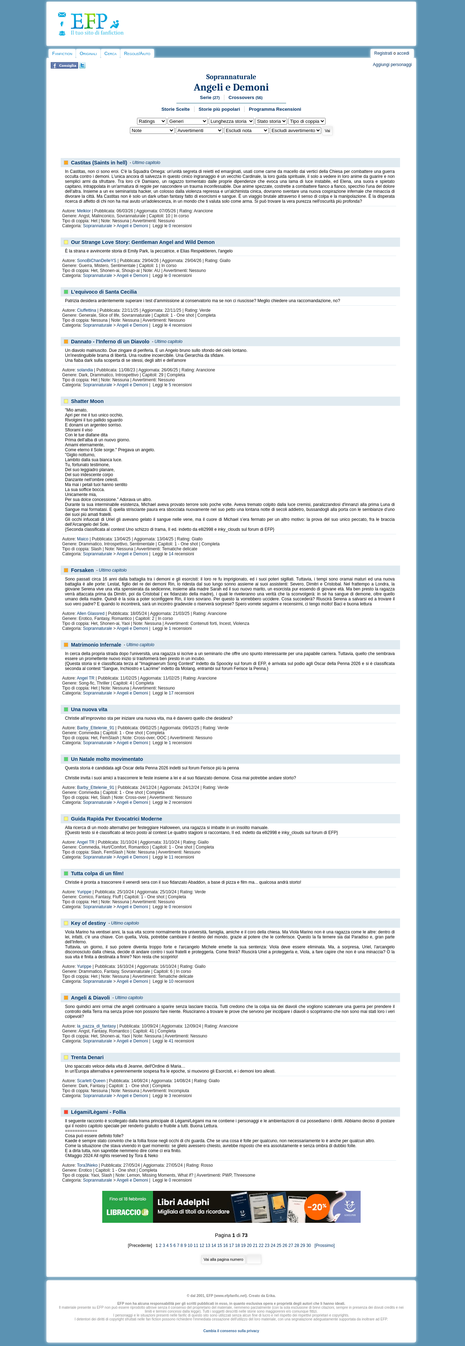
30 (308, 1245)
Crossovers (246, 97)
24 (272, 1245)
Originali (88, 53)
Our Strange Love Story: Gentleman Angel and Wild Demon (143, 242)
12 (201, 1245)
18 (237, 1245)
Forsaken (82, 570)
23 (267, 1245)
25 (279, 1245)
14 (171, 553)
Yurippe (84, 891)
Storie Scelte (176, 109)
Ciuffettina (86, 310)
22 (261, 1245)
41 (171, 1041)
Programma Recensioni (275, 109)
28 (296, 1245)
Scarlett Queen (91, 1080)
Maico (82, 538)
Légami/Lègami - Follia (98, 1112)
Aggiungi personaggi (392, 64)
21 (255, 1245)
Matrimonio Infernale (96, 645)
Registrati (383, 53)
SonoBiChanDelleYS (96, 260)
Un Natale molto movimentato (107, 759)
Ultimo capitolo (146, 162)
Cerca (110, 53)
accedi (403, 53)
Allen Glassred (90, 613)
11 (171, 857)
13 (208, 1245)
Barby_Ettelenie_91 (95, 727)
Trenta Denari (87, 1057)
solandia (85, 369)
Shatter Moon (87, 401)
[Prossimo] (323, 1245)
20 (249, 1245)
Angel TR (85, 678)
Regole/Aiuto (137, 53)
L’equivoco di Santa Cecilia (104, 292)
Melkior (84, 210)
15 (219, 1245)
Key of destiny (88, 923)
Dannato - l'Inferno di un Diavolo (110, 341)
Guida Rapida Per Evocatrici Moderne (116, 819)
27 (291, 1245)
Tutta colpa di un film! (97, 873)
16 (225, 1245)
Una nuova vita (89, 709)
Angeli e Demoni (231, 87)
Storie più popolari (219, 109)
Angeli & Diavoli (90, 998)
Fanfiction (62, 53)
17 (171, 693)
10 (171, 981)
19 (243, 1245)
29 (302, 1245)
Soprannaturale (231, 77)
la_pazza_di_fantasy (96, 1026)
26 (285, 1245)
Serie (210, 97)
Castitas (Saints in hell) (99, 162)
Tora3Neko (87, 1165)
